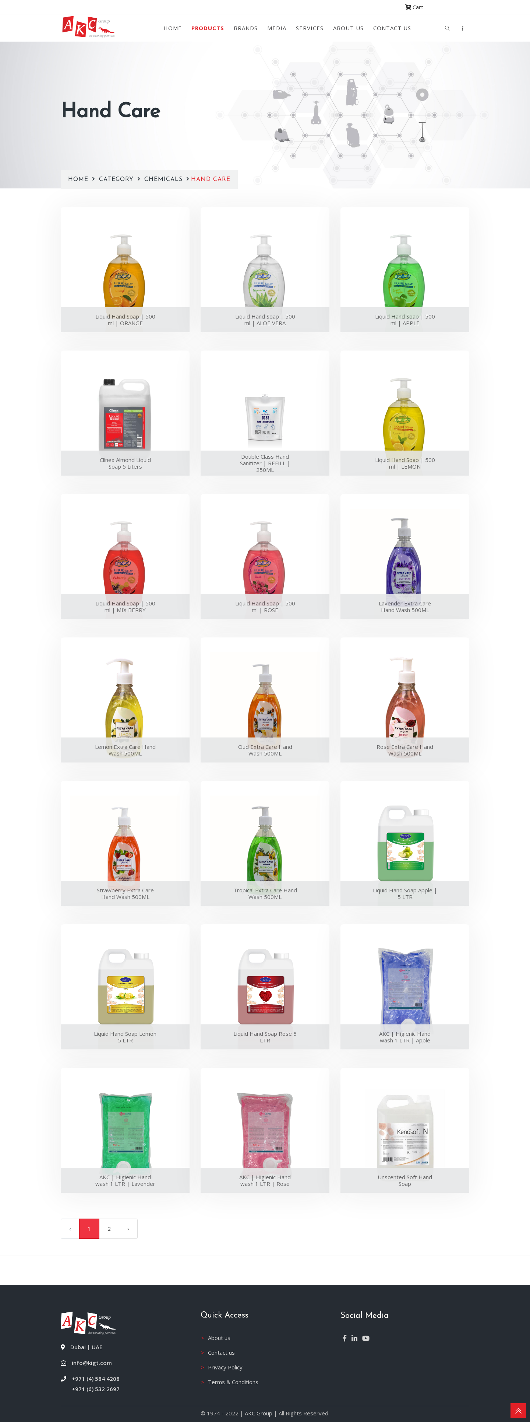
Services (310, 28)
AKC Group (258, 1413)
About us (348, 28)
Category (117, 179)
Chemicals (163, 179)
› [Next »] (128, 1228)
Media (276, 28)
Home (172, 28)
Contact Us (392, 28)
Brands (246, 28)
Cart (414, 7)
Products (207, 28)
